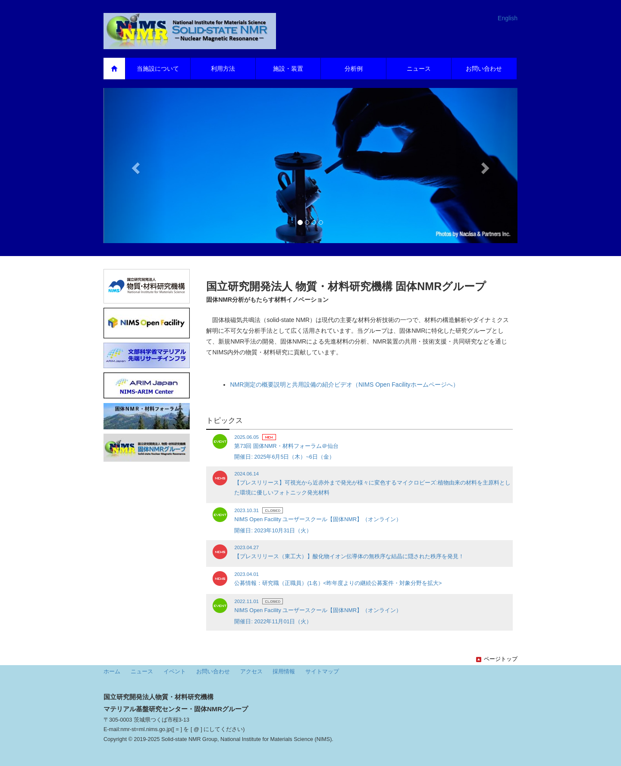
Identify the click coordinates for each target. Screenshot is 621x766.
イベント (174, 672)
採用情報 (284, 672)
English (508, 18)
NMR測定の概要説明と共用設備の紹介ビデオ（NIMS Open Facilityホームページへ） (344, 384)
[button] (135, 165)
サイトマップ (322, 672)
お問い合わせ (213, 672)
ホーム (112, 672)
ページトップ (497, 659)
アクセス (251, 672)
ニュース (142, 672)
